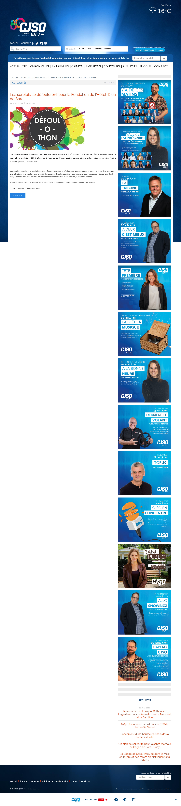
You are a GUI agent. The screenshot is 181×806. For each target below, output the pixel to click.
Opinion (77, 66)
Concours (112, 66)
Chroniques (39, 66)
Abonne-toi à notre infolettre (156, 773)
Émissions (93, 66)
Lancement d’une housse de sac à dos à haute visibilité (145, 736)
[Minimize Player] (176, 800)
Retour (17, 195)
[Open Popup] (134, 800)
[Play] (116, 800)
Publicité (130, 66)
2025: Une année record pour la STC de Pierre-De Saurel (144, 726)
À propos (24, 781)
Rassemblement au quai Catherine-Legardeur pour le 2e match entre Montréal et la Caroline (144, 714)
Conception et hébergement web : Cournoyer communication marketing (143, 789)
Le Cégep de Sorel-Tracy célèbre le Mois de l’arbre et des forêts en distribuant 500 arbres (144, 757)
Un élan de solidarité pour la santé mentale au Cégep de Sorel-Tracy (144, 745)
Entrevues (60, 66)
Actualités (19, 66)
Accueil (14, 43)
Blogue (145, 66)
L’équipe (35, 781)
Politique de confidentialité (55, 781)
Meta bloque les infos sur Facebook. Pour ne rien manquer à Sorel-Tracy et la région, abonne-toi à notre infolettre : (90, 58)
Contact (26, 43)
